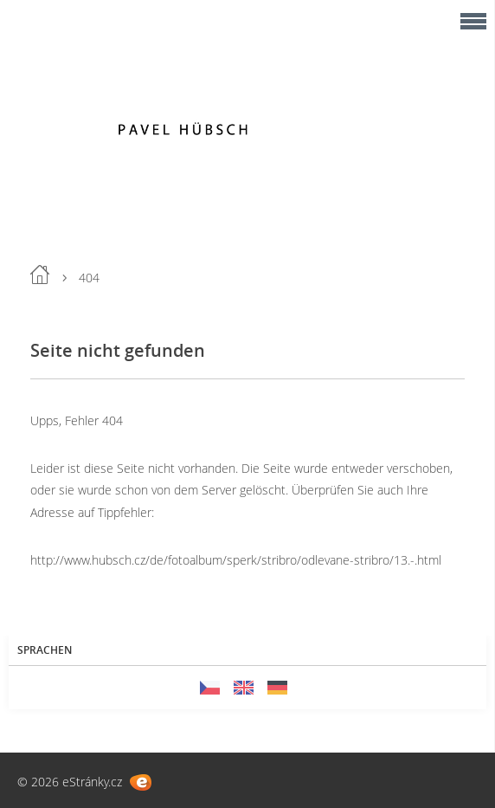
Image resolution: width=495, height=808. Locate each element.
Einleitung (39, 274)
